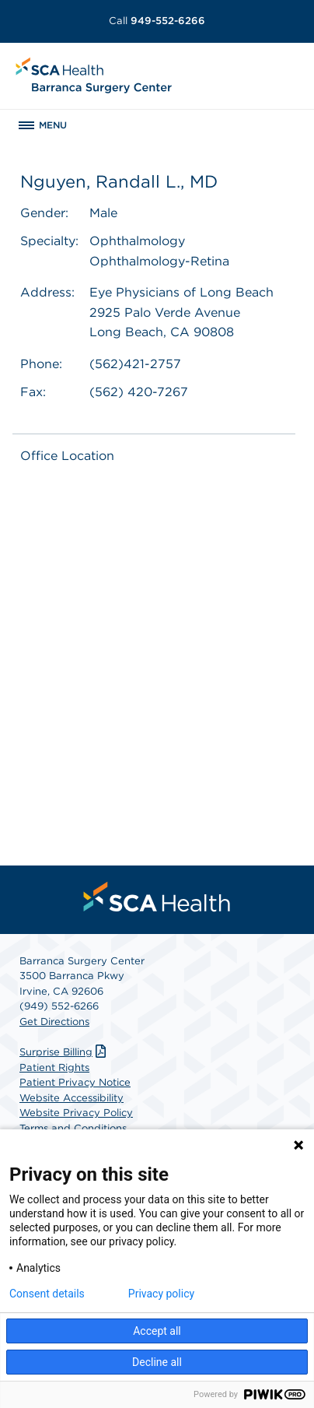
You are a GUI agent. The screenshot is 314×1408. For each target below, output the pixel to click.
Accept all (157, 1331)
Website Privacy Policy (76, 1112)
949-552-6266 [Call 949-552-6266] (157, 20)
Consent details (47, 1293)
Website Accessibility (71, 1098)
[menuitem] (157, 897)
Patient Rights (54, 1067)
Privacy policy (161, 1293)
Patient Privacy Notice (75, 1082)
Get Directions (54, 1021)
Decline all (157, 1362)
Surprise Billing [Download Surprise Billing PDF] (64, 1052)
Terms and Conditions (73, 1128)
